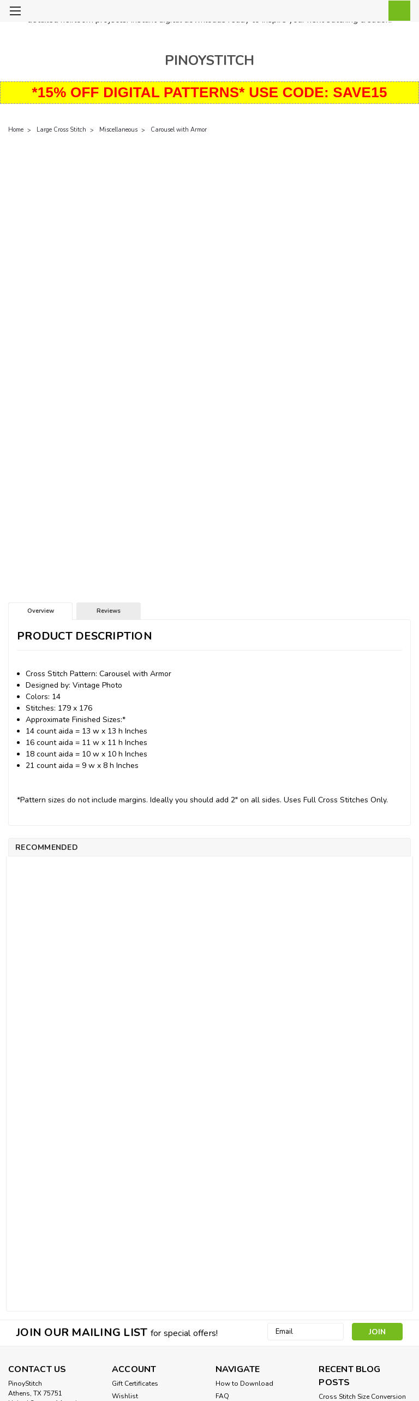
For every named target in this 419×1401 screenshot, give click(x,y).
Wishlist (125, 1396)
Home (15, 130)
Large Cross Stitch (61, 130)
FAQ (222, 1396)
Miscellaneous (118, 130)
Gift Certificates (135, 1383)
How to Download (244, 1383)
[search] (347, 11)
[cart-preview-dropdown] (397, 11)
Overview (40, 611)
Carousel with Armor (179, 130)
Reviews (109, 611)
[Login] (372, 11)
